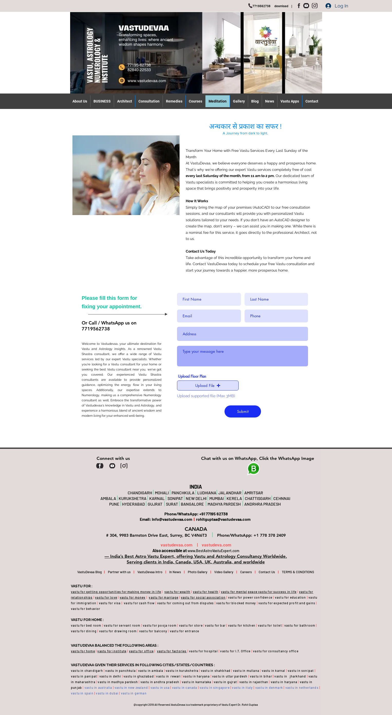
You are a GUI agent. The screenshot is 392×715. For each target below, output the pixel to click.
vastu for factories (172, 651)
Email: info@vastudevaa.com (167, 519)
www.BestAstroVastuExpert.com (213, 551)
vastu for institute (111, 651)
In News (175, 572)
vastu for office (141, 651)
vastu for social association (203, 597)
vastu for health (205, 591)
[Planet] (253, 469)
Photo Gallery (197, 572)
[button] (208, 385)
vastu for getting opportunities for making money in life (116, 591)
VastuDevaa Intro (149, 572)
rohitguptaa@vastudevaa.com (222, 519)
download (282, 6)
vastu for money (133, 597)
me (92, 651)
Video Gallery (223, 572)
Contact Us (266, 572)
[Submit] (243, 411)
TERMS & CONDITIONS (294, 572)
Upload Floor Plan (192, 376)
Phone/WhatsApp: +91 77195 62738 (196, 513)
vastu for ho (80, 651)
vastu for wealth (177, 591)
